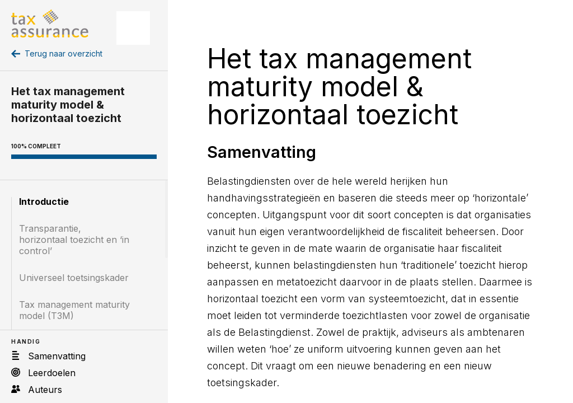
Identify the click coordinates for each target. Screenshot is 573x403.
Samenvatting (57, 356)
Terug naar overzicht (63, 53)
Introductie (44, 201)
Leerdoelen (52, 372)
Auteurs (45, 389)
